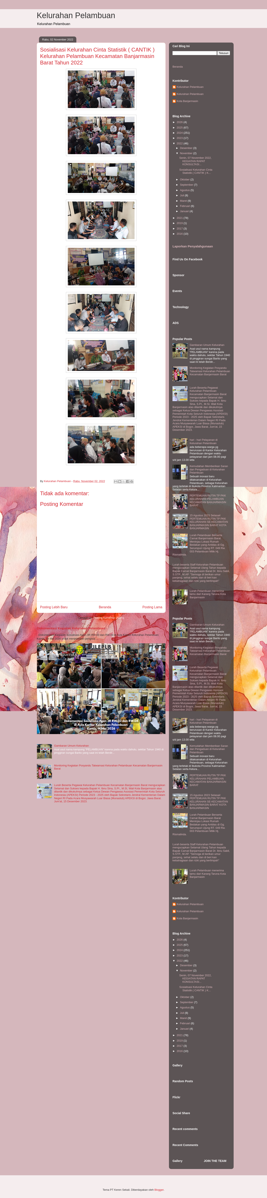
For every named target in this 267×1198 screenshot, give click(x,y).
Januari (185, 211)
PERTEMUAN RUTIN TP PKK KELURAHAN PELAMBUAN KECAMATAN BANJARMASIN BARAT (208, 500)
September (187, 184)
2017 (180, 228)
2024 (180, 132)
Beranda (105, 607)
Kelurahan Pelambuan (76, 15)
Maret (184, 200)
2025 (180, 127)
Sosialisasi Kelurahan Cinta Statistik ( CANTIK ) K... (195, 171)
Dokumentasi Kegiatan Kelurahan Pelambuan (71, 628)
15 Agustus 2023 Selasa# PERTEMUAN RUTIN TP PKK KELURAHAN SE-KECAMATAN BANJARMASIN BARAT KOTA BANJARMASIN (209, 522)
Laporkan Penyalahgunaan (193, 246)
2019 (180, 223)
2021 (180, 217)
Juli (182, 195)
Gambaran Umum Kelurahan (71, 745)
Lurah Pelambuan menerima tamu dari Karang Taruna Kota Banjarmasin (208, 594)
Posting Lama (152, 607)
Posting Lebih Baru (54, 607)
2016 (180, 233)
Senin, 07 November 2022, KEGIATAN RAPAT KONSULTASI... (195, 161)
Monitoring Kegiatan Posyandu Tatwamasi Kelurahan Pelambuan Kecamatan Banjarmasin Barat (210, 371)
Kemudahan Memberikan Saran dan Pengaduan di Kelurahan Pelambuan (209, 469)
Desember (186, 148)
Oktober (185, 179)
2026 (180, 122)
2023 (180, 138)
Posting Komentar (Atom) (108, 617)
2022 (180, 143)
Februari (185, 206)
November (186, 153)
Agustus (185, 190)
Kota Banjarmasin (187, 101)
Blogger (159, 1189)
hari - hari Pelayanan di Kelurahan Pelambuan (204, 441)
